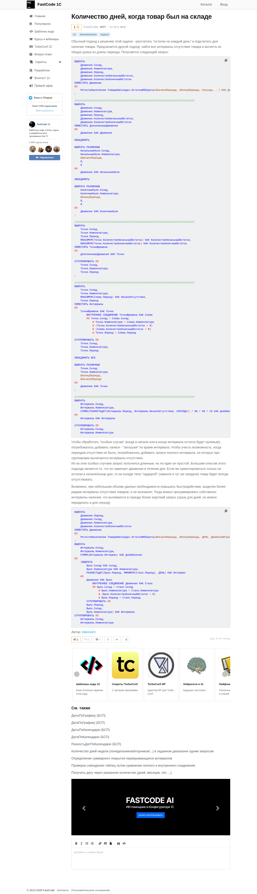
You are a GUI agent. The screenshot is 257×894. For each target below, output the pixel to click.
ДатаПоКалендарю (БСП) (90, 737)
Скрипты (38, 62)
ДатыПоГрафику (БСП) (88, 715)
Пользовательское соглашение (90, 890)
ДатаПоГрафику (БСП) (88, 722)
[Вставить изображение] (105, 843)
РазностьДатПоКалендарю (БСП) (96, 744)
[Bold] (76, 843)
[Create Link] (100, 843)
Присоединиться (45, 110)
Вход (224, 4)
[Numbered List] (92, 843)
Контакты (63, 890)
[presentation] (150, 852)
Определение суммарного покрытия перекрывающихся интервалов (121, 758)
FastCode (91, 27)
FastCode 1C (49, 4)
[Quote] (118, 843)
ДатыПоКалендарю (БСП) (90, 730)
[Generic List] (86, 843)
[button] (83, 807)
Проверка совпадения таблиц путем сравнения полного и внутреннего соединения (133, 765)
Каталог (206, 4)
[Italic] (81, 843)
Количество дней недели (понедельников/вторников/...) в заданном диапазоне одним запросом (142, 751)
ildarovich (88, 632)
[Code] (124, 843)
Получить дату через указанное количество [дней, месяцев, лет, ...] (121, 772)
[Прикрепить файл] (110, 843)
